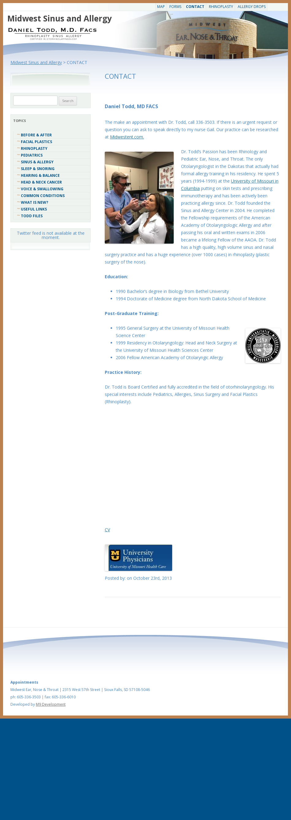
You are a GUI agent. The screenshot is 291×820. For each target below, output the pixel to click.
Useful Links (34, 209)
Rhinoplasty (221, 6)
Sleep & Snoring (38, 168)
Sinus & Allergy (37, 162)
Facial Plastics (36, 141)
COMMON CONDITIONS (43, 195)
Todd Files (32, 215)
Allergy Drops (252, 6)
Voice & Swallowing (42, 189)
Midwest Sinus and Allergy (59, 18)
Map (161, 6)
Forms (175, 6)
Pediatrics (32, 155)
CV (107, 530)
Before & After (36, 135)
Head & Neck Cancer (41, 182)
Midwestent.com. (127, 137)
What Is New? (34, 202)
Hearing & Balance (40, 175)
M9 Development (51, 704)
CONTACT (195, 6)
